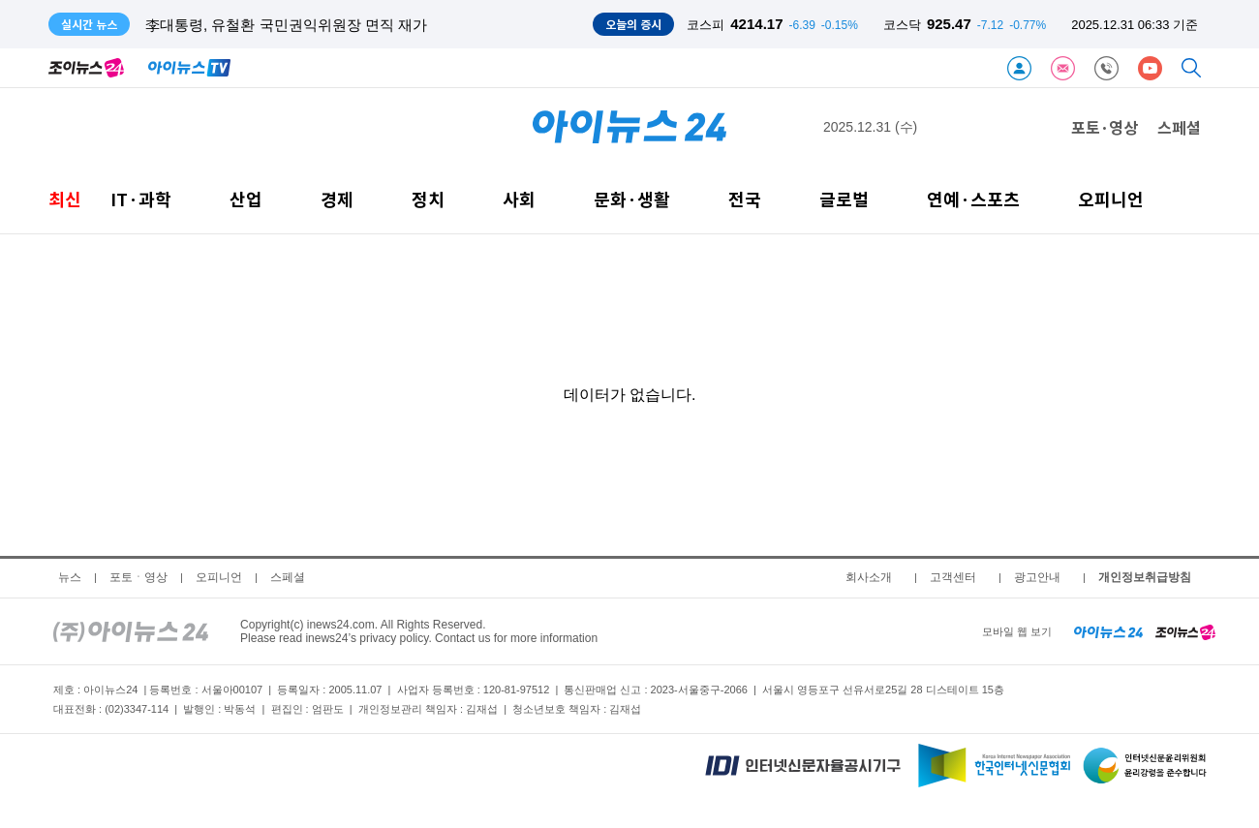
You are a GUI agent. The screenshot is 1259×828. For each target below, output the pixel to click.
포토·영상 (1104, 126)
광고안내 (1037, 577)
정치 (428, 199)
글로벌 (844, 199)
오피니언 (1111, 199)
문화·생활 (632, 199)
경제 (337, 199)
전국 (744, 199)
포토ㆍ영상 (138, 577)
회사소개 (868, 577)
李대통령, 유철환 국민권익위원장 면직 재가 (286, 24)
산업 (246, 199)
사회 (519, 199)
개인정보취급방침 (1144, 577)
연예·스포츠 (973, 199)
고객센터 (953, 577)
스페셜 (1179, 126)
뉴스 (69, 577)
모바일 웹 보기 (1017, 631)
